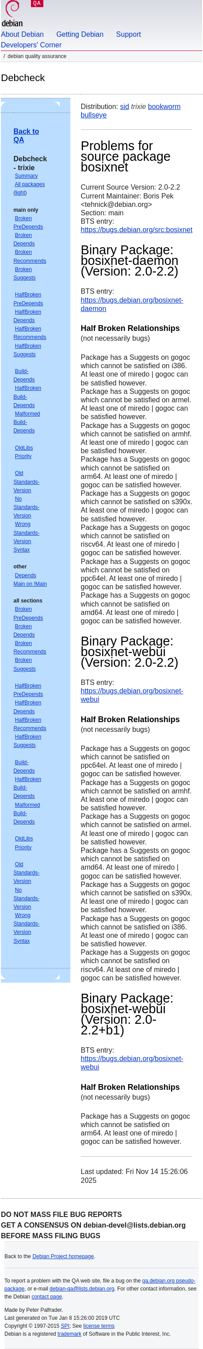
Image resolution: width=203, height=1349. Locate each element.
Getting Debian (79, 34)
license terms (99, 1326)
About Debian (22, 34)
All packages (30, 184)
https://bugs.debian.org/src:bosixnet (137, 229)
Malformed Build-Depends (26, 422)
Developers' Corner (31, 45)
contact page (46, 1297)
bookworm (164, 106)
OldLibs (24, 448)
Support (128, 34)
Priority (23, 456)
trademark (69, 1334)
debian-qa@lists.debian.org (82, 1289)
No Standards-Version (26, 507)
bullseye (94, 115)
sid (124, 106)
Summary (26, 176)
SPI (65, 1326)
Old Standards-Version (26, 481)
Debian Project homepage (63, 1256)
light (20, 193)
